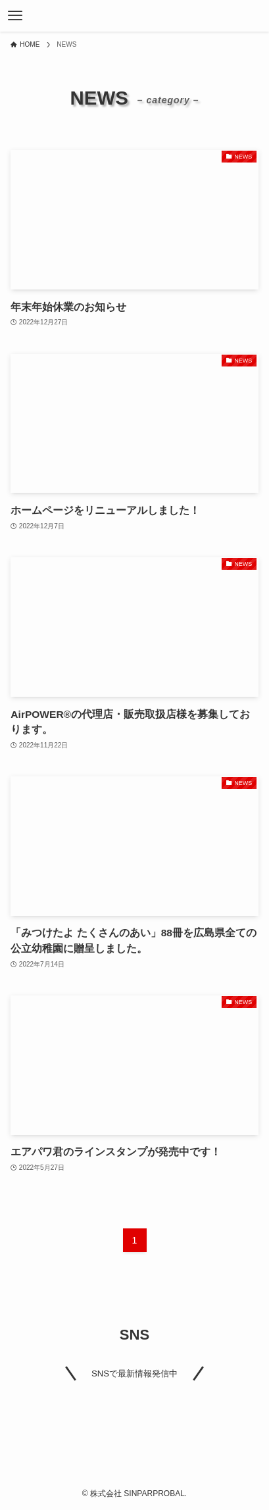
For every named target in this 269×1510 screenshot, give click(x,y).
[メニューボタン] (15, 16)
